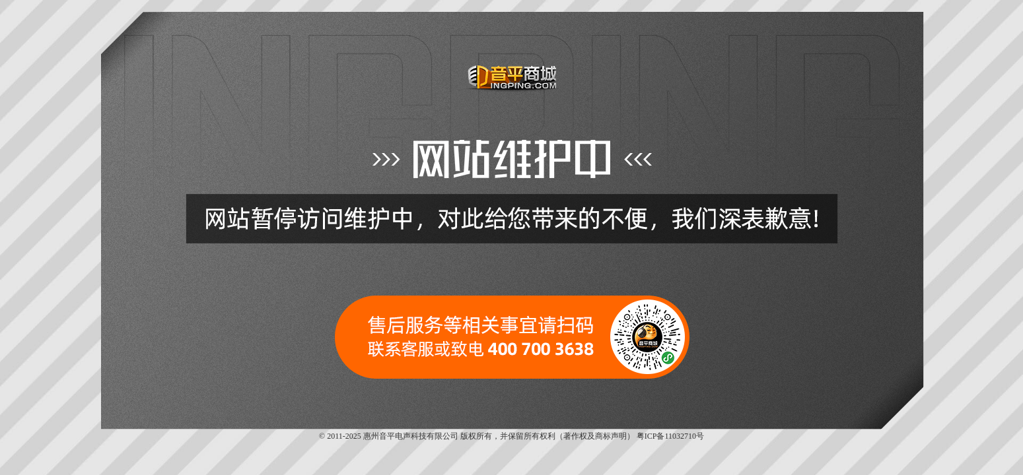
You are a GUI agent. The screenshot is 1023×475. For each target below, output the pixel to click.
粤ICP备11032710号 (670, 436)
